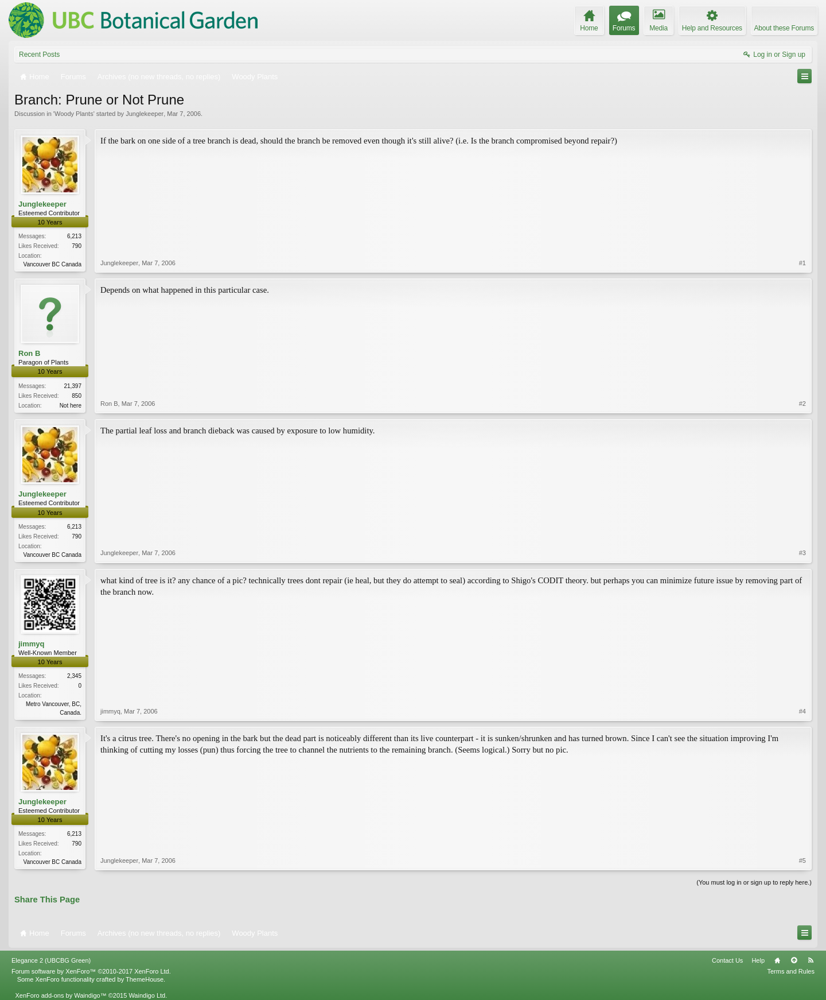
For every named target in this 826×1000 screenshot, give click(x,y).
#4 (802, 711)
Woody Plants (73, 113)
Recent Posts (39, 55)
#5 (802, 860)
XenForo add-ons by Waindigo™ (60, 995)
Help (758, 960)
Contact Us (727, 960)
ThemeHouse (144, 979)
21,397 (72, 386)
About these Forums (784, 28)
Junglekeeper (144, 113)
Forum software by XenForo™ (91, 971)
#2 (802, 403)
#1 (802, 262)
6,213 (74, 236)
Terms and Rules (791, 971)
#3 (802, 552)
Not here (70, 405)
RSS (810, 960)
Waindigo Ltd (146, 995)
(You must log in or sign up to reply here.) (754, 882)
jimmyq (31, 643)
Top (794, 960)
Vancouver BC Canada (52, 264)
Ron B (29, 353)
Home (777, 960)
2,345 (74, 676)
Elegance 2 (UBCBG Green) (51, 960)
